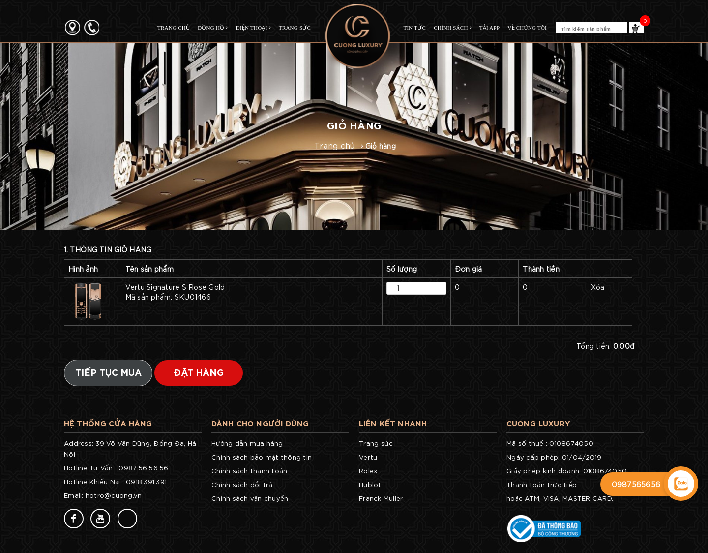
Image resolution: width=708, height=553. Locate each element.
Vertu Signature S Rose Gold (252, 292)
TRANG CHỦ (173, 28)
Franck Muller (381, 498)
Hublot (370, 484)
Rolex (368, 470)
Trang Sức (295, 28)
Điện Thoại (253, 28)
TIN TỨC (414, 28)
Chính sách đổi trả (242, 484)
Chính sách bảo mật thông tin (261, 457)
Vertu (368, 457)
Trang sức (376, 443)
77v (155, 518)
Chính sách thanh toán (249, 470)
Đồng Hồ (213, 28)
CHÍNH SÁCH (453, 28)
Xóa (598, 286)
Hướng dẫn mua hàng (247, 443)
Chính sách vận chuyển (249, 498)
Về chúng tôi (527, 28)
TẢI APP (489, 28)
